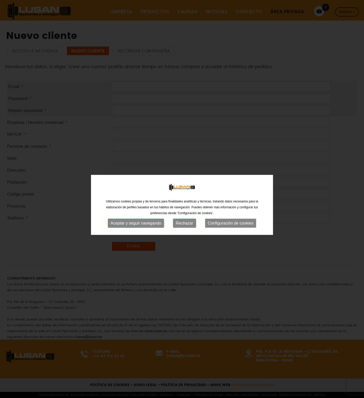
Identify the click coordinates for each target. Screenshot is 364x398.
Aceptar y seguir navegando (135, 236)
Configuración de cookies (231, 236)
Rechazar (184, 236)
